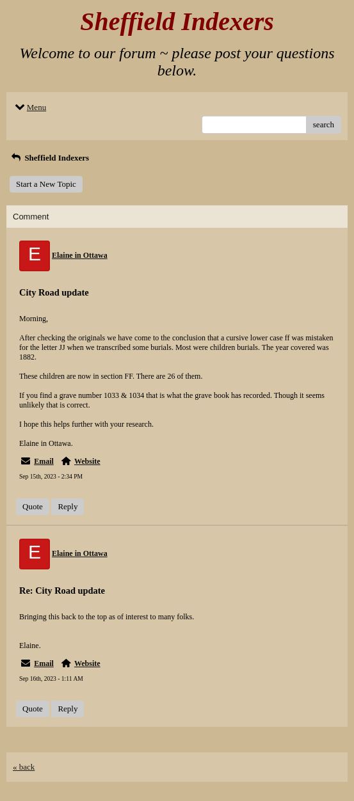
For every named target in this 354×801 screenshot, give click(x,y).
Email (44, 461)
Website (87, 461)
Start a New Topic (46, 184)
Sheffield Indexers (49, 158)
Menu (29, 107)
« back (24, 767)
